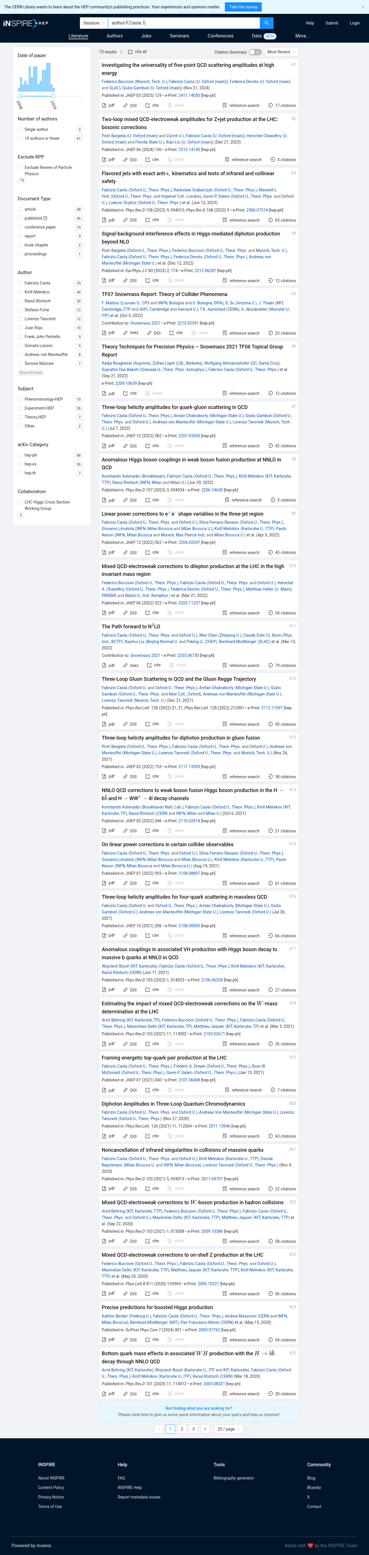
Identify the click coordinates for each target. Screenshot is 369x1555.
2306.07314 (257, 210)
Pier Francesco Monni (199, 1322)
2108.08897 (189, 873)
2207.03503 (189, 435)
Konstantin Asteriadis (121, 476)
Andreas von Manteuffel (174, 422)
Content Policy (51, 1487)
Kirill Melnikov (251, 476)
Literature (78, 36)
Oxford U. (141, 422)
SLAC (114, 88)
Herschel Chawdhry (263, 135)
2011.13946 (219, 1126)
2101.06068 (189, 1080)
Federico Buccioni (118, 81)
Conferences (221, 36)
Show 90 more (31, 372)
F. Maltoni (110, 303)
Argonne (141, 363)
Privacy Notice (51, 1497)
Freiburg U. (140, 1316)
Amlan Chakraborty (191, 415)
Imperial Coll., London (180, 196)
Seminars (179, 36)
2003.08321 (214, 1383)
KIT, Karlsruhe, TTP (144, 1211)
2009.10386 (212, 1231)
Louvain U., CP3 (136, 303)
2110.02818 (189, 821)
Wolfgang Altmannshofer (226, 363)
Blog (311, 1478)
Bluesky (314, 1487)
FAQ (121, 1478)
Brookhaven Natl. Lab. (162, 807)
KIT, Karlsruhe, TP (143, 1020)
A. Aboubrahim (254, 309)
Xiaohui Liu (134, 641)
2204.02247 (189, 542)
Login (355, 23)
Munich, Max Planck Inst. (183, 535)
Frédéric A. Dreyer (189, 1066)
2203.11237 (189, 603)
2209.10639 (126, 383)
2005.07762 (209, 1330)
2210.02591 (188, 323)
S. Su (230, 303)
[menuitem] (310, 23)
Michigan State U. (139, 263)
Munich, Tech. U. (151, 81)
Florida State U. (149, 142)
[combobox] (184, 23)
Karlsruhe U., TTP (257, 528)
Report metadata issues (139, 1497)
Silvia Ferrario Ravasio (219, 522)
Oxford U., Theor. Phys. (150, 190)
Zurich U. (174, 135)
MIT (173, 1322)
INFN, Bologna (171, 303)
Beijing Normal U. (162, 641)
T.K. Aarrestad (212, 309)
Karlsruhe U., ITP (200, 1370)
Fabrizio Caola (182, 81)
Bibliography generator (234, 1478)
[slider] (20, 96)
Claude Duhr (254, 635)
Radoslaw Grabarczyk (193, 190)
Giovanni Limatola (118, 528)
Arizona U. (246, 303)
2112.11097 (272, 708)
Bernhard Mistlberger (238, 641)
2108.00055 (189, 925)
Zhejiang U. (230, 635)
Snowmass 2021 (145, 323)
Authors (115, 36)
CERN (232, 309)
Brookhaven (153, 476)
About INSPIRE (51, 1478)
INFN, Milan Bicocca (154, 528)
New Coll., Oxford (184, 694)
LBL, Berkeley (189, 363)
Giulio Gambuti (136, 88)
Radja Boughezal (117, 363)
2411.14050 (189, 95)
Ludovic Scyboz (123, 202)
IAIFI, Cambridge (154, 309)
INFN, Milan (151, 482)
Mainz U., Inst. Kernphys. (147, 595)
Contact (314, 1506)
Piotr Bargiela (114, 135)
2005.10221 (208, 1283)
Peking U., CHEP (201, 641)
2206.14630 (212, 490)
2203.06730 (188, 655)
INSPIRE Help (130, 1487)
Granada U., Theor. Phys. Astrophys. (173, 369)
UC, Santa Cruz (265, 363)
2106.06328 (212, 980)
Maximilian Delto (142, 1026)
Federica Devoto (244, 81)
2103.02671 (214, 1034)
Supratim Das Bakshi (120, 369)
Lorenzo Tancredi (248, 422)
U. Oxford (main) (211, 81)
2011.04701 (212, 1179)
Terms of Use (50, 1506)
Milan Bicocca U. (196, 528)
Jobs (146, 36)
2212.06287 (205, 270)
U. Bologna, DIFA (207, 303)
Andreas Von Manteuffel (221, 1112)
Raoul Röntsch (125, 482)
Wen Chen (208, 635)
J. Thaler (266, 303)
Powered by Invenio (31, 1545)
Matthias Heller (259, 589)
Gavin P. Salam (216, 196)
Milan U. (177, 482)
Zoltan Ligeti (164, 363)
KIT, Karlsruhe (144, 966)
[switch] (255, 52)
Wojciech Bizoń (115, 966)
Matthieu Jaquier (209, 1026)
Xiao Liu (173, 142)
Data (256, 36)
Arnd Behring (113, 1020)
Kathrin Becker (115, 1316)
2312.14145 (189, 149)
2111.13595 (189, 766)
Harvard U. (187, 309)
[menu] (322, 23)
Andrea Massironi (240, 1316)
